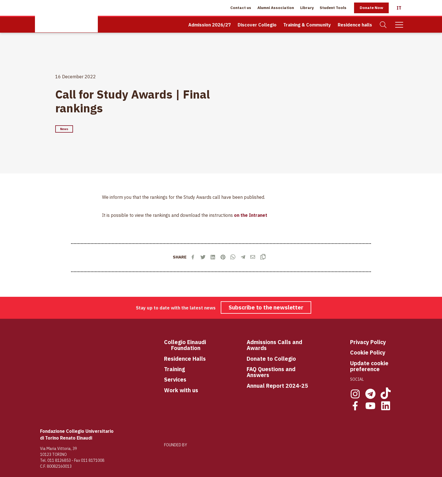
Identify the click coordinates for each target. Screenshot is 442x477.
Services (175, 379)
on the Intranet (250, 215)
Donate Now (371, 7)
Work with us (181, 390)
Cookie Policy (367, 352)
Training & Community (307, 25)
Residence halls (355, 25)
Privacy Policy (368, 342)
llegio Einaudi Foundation (188, 345)
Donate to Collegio (271, 359)
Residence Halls (185, 359)
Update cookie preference (369, 366)
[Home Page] (66, 16)
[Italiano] (399, 8)
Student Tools (333, 7)
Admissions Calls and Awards (274, 345)
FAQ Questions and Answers (271, 372)
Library (307, 7)
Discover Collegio (257, 25)
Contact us (240, 7)
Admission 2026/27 (209, 25)
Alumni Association (275, 7)
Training (174, 369)
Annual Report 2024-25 (277, 386)
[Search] (383, 24)
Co (167, 342)
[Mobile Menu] (399, 25)
